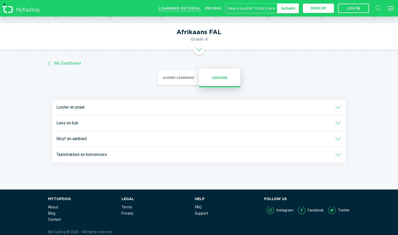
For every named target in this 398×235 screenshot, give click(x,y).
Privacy (127, 213)
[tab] (199, 49)
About (53, 207)
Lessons (219, 78)
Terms (126, 207)
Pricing (213, 8)
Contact (54, 219)
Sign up (318, 8)
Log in (353, 8)
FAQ (198, 207)
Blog (51, 213)
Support (201, 213)
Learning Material (180, 8)
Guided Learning (178, 78)
